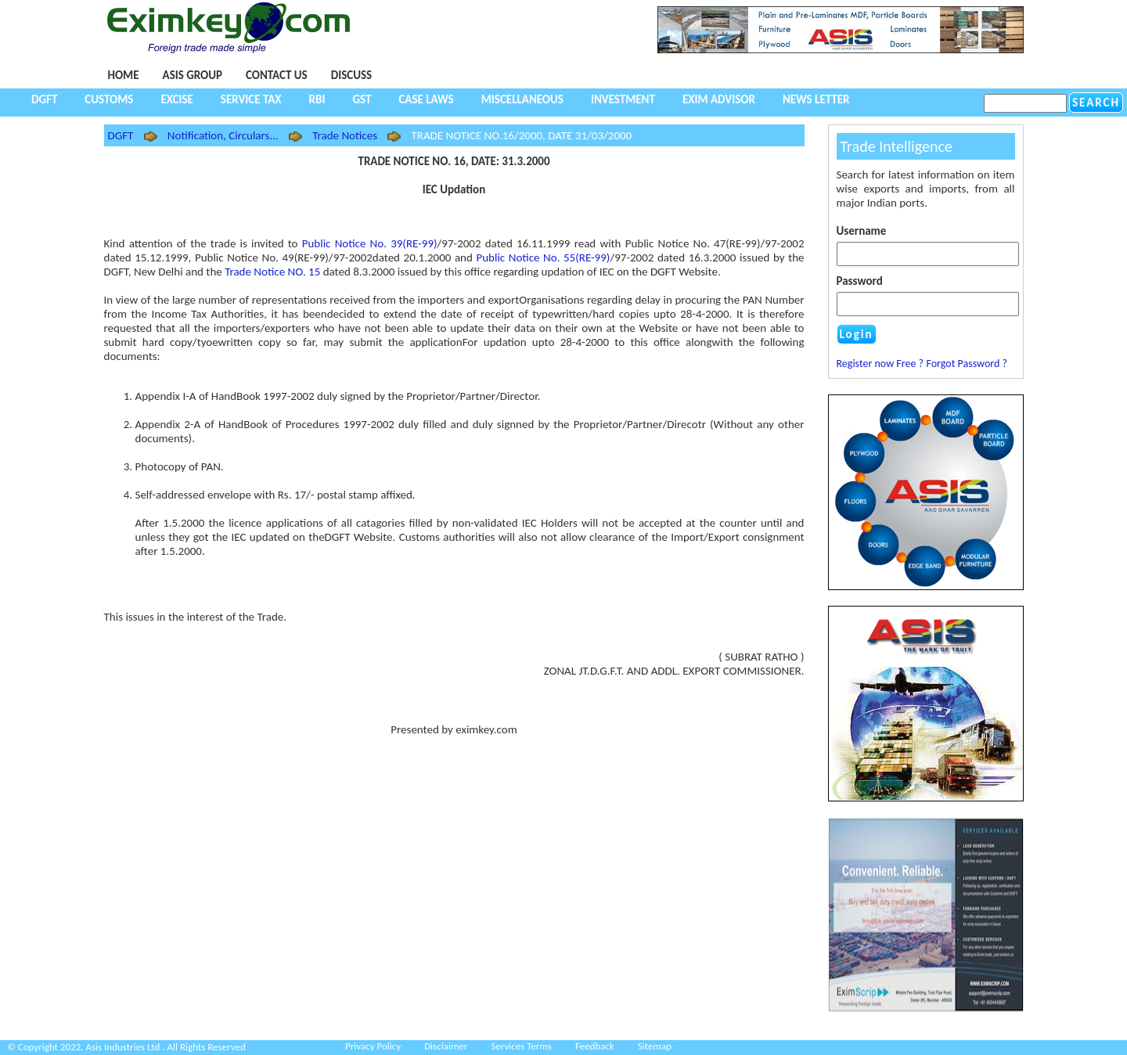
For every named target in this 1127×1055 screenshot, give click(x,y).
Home (123, 75)
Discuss (351, 75)
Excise (176, 99)
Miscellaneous (522, 99)
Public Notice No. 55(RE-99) (543, 257)
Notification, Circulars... (223, 135)
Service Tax (251, 99)
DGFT (44, 99)
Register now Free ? (880, 363)
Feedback (594, 1046)
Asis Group (192, 75)
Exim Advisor (718, 99)
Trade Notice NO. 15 (272, 272)
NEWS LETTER (816, 99)
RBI (317, 99)
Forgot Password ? (966, 363)
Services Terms (521, 1046)
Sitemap (655, 1046)
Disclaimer (445, 1046)
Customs (109, 99)
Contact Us (277, 75)
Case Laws (425, 99)
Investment (623, 99)
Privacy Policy (373, 1046)
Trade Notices (344, 135)
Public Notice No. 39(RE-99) (369, 243)
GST (361, 99)
